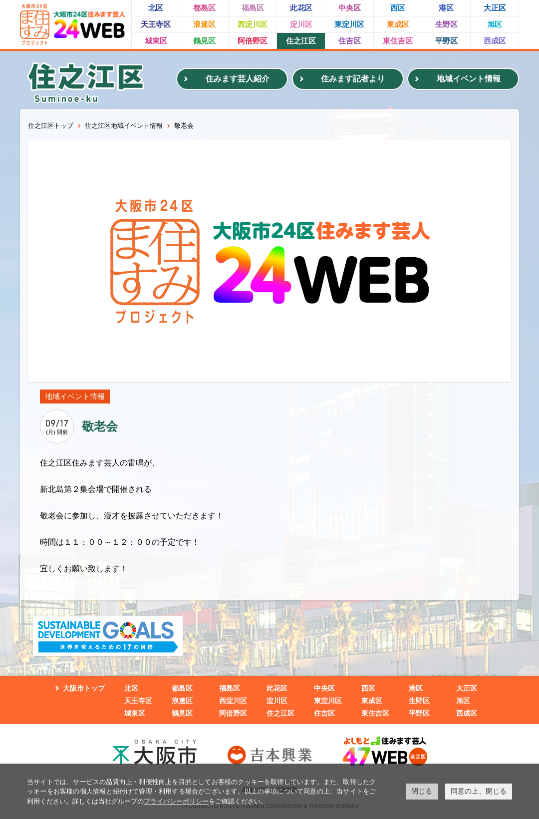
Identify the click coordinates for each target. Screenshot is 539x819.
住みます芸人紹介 (238, 78)
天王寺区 (156, 24)
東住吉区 (398, 40)
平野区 (446, 40)
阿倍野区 (253, 40)
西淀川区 (253, 24)
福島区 (253, 7)
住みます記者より (353, 78)
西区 (397, 7)
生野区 (446, 24)
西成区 (495, 40)
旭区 (494, 24)
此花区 (301, 7)
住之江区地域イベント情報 (124, 125)
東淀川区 (349, 24)
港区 (446, 7)
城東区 (156, 40)
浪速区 (204, 24)
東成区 (398, 24)
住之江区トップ (50, 125)
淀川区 (301, 24)
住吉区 (349, 40)
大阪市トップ (84, 688)
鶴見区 (204, 40)
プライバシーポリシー (176, 801)
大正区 (495, 7)
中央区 (349, 7)
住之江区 (301, 40)
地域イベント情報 (469, 78)
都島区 (204, 7)
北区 (155, 7)
